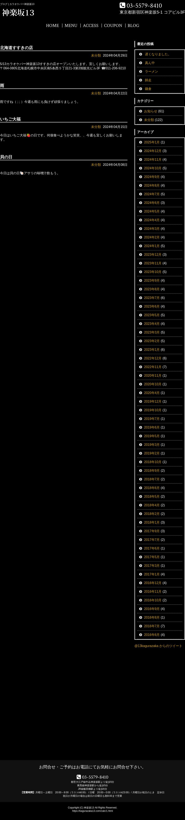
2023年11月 (153, 263)
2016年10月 (153, 600)
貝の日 (6, 157)
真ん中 (150, 63)
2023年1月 (152, 349)
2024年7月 (152, 194)
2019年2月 (152, 453)
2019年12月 (153, 401)
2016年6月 (152, 634)
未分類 (96, 55)
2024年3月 (152, 228)
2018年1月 (152, 522)
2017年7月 (152, 539)
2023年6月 (152, 306)
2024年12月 (153, 151)
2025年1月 (152, 142)
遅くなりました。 (158, 54)
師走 (148, 80)
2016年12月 (153, 583)
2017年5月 (152, 557)
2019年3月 (152, 444)
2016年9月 (152, 609)
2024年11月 (153, 159)
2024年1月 (152, 246)
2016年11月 (153, 591)
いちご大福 (10, 119)
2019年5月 (152, 436)
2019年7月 (152, 418)
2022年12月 (153, 358)
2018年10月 (153, 462)
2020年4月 (152, 393)
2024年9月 (152, 177)
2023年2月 (152, 341)
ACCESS (90, 26)
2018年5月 (152, 496)
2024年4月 (152, 220)
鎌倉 (148, 89)
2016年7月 (152, 626)
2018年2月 (152, 514)
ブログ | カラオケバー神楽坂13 (17, 4)
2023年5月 (152, 315)
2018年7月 (152, 479)
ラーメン (151, 71)
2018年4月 (152, 505)
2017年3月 (152, 565)
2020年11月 (153, 375)
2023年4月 (152, 323)
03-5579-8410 (144, 5)
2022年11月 (153, 367)
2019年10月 (153, 410)
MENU (71, 26)
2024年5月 (152, 211)
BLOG (133, 26)
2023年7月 (152, 298)
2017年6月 (152, 548)
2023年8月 (152, 289)
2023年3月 (152, 332)
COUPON (113, 26)
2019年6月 (152, 427)
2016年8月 (152, 617)
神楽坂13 (89, 807)
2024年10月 (153, 168)
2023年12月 (153, 254)
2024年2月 (152, 237)
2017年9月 (152, 531)
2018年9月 (152, 470)
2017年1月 (152, 574)
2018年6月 (152, 488)
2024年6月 (152, 202)
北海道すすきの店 (16, 47)
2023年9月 (152, 280)
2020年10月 (153, 384)
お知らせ (150, 111)
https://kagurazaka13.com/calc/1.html (92, 811)
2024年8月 (152, 185)
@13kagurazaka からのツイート (158, 646)
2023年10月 (153, 272)
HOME (52, 26)
